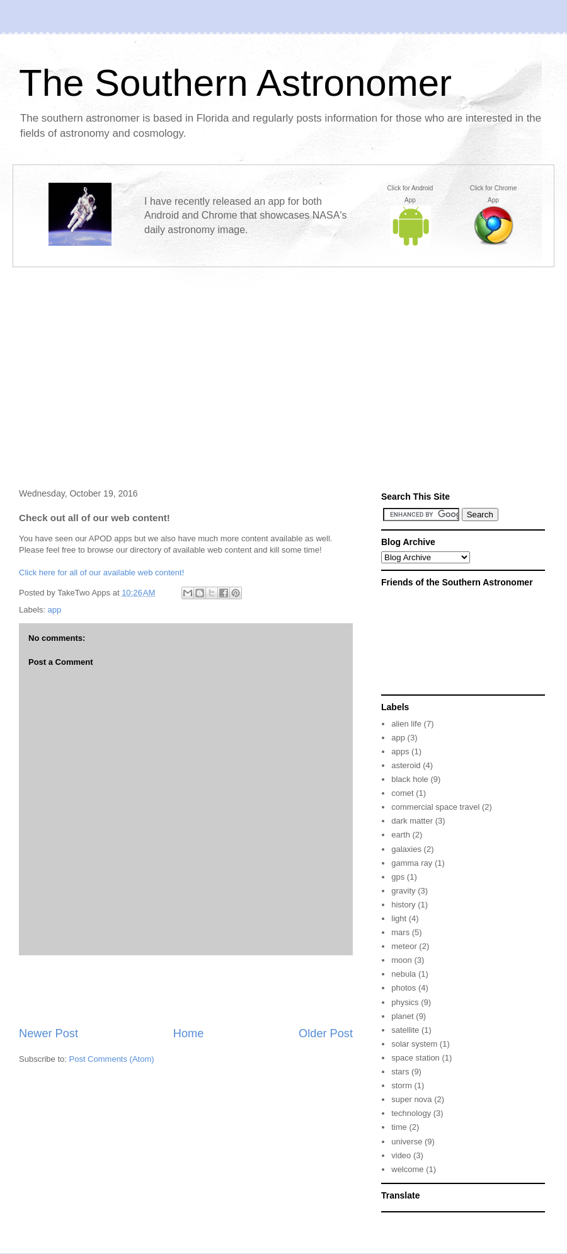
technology (411, 1113)
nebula (403, 974)
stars (400, 1071)
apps (400, 751)
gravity (403, 890)
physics (404, 1002)
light (398, 918)
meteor (403, 946)
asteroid (405, 765)
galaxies (406, 849)
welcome (407, 1169)
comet (402, 793)
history (403, 904)
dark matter (412, 820)
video (401, 1155)
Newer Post (48, 1033)
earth (400, 834)
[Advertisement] (284, 367)
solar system (414, 1044)
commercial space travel (435, 807)
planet (402, 1016)
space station (415, 1057)
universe (406, 1141)
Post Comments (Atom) (111, 1059)
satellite (405, 1030)
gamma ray (411, 863)
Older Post (326, 1033)
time (399, 1127)
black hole (409, 779)
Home (188, 1033)
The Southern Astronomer (235, 83)
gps (397, 877)
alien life (406, 723)
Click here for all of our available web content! (101, 572)
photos (403, 987)
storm (401, 1085)
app (55, 609)
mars (400, 932)
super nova (411, 1099)
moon (401, 960)
